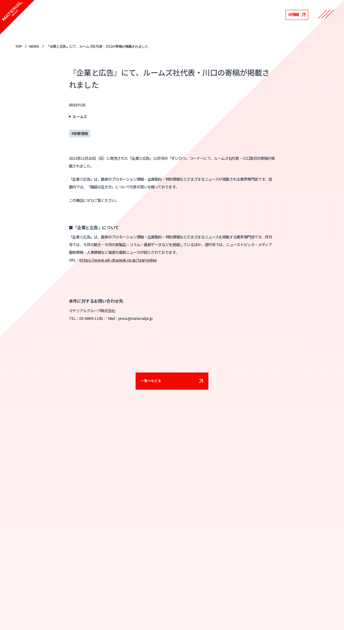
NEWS (34, 46)
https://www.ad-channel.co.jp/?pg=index (117, 260)
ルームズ (80, 116)
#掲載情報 (79, 133)
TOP (18, 46)
